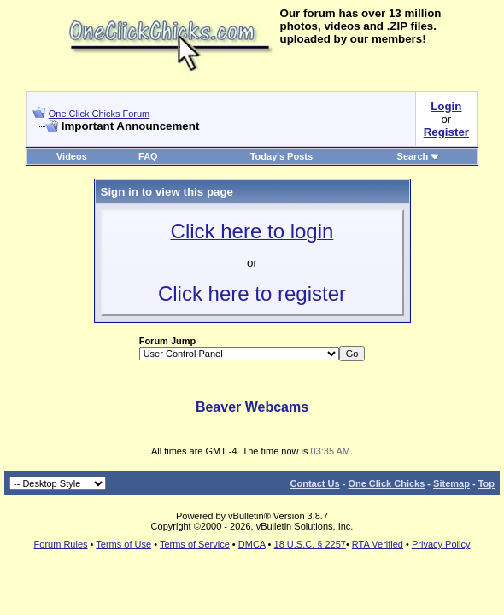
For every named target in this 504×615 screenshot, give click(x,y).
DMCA (252, 544)
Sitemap (451, 483)
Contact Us (315, 483)
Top (486, 483)
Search (419, 156)
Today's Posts (281, 156)
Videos (71, 156)
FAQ (148, 156)
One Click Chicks (386, 483)
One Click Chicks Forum (99, 113)
